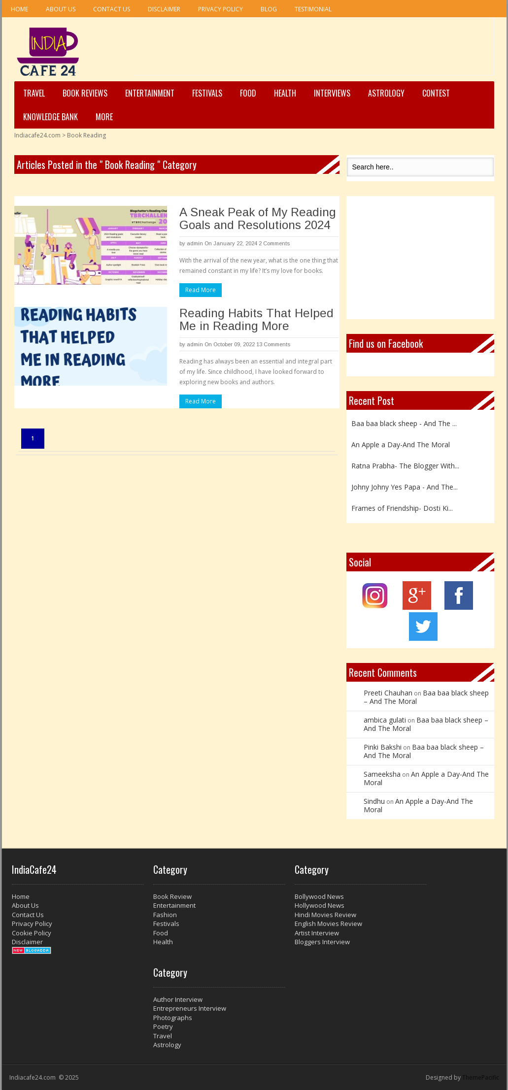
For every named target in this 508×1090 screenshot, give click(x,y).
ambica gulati (385, 720)
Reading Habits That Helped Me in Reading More (256, 319)
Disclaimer (164, 9)
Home (19, 9)
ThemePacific (480, 1077)
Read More (200, 290)
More (104, 117)
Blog (269, 9)
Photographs (172, 1017)
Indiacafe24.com (37, 135)
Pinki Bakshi (383, 747)
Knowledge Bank (50, 117)
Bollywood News (319, 896)
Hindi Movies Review (325, 914)
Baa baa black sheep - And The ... (404, 423)
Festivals (207, 93)
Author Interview (178, 999)
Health (285, 93)
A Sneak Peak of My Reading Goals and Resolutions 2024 (257, 218)
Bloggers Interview (322, 941)
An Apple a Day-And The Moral (400, 444)
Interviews (332, 93)
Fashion (165, 914)
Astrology (386, 93)
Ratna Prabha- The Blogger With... (405, 465)
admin (195, 243)
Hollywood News (319, 905)
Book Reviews (85, 93)
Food (248, 93)
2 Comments (274, 243)
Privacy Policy (220, 9)
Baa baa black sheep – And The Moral (426, 697)
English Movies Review (328, 923)
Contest (436, 93)
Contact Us (111, 9)
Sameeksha (382, 774)
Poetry (163, 1026)
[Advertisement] (314, 50)
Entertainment (149, 93)
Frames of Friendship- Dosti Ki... (402, 508)
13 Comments (273, 344)
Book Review (172, 896)
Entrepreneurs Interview (189, 1008)
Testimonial (313, 9)
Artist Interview (317, 932)
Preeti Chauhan (388, 692)
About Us (60, 9)
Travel (34, 93)
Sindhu (374, 801)
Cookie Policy (31, 932)
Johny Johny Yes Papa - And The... (404, 487)
